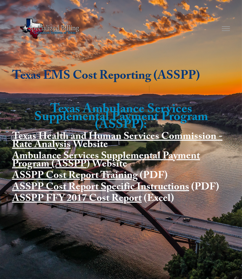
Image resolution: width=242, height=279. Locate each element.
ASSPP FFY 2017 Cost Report (77, 199)
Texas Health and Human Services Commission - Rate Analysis (117, 141)
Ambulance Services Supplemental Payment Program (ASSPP (106, 161)
